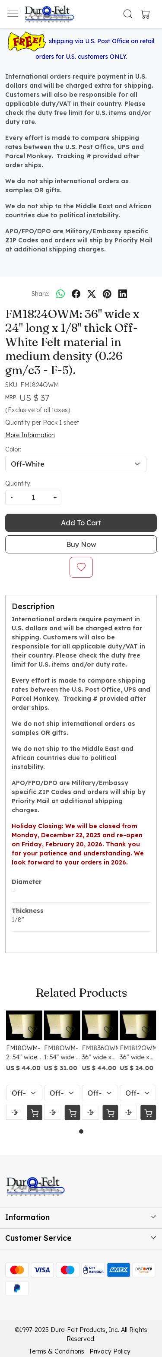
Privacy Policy (109, 1351)
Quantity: (18, 483)
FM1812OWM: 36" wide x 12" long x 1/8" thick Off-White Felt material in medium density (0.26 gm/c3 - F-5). (138, 1053)
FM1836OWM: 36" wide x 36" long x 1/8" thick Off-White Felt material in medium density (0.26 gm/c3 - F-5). (100, 1053)
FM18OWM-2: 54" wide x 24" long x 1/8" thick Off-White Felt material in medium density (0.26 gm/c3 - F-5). (24, 1053)
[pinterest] (107, 294)
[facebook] (76, 294)
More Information (30, 435)
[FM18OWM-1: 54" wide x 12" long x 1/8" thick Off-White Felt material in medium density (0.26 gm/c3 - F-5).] (62, 1025)
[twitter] (91, 294)
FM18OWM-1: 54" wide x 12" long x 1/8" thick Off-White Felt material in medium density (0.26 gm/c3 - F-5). (62, 1053)
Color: (13, 449)
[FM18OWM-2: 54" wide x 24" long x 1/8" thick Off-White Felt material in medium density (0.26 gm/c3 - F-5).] (24, 1025)
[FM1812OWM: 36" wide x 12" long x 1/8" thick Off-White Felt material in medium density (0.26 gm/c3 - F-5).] (138, 1025)
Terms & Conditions (56, 1351)
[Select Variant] (24, 1093)
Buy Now (81, 544)
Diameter (26, 882)
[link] (127, 13)
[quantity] (33, 497)
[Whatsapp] (60, 294)
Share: (40, 294)
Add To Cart (81, 522)
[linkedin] (122, 294)
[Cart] (34, 1112)
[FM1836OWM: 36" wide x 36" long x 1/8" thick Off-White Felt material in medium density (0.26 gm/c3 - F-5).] (100, 1025)
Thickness (28, 911)
